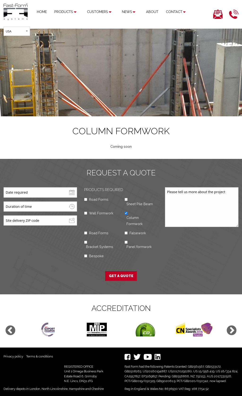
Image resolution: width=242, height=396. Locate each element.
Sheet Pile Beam (139, 204)
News (118, 12)
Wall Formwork (101, 213)
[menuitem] (42, 12)
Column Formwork (134, 221)
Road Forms (98, 199)
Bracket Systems (99, 247)
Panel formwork (139, 247)
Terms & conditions (39, 356)
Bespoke (96, 256)
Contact (160, 12)
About (139, 12)
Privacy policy (13, 356)
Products (63, 12)
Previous (10, 330)
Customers (93, 12)
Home (42, 12)
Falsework (138, 233)
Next (231, 330)
